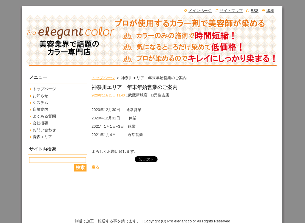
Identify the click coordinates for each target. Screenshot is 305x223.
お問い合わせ (44, 130)
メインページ (200, 10)
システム (40, 102)
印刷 (270, 10)
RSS (254, 10)
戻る (95, 167)
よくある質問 (44, 116)
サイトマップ (231, 10)
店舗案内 (40, 109)
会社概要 (40, 123)
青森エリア (42, 137)
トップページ (103, 78)
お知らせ (40, 95)
